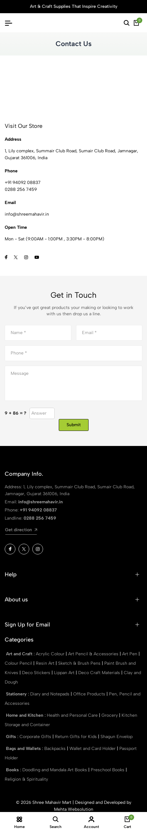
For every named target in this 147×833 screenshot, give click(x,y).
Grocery (110, 715)
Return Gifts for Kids (76, 736)
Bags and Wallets (24, 748)
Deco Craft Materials (99, 672)
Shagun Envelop (117, 736)
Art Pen (130, 654)
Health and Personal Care (73, 715)
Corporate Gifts (35, 736)
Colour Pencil (19, 663)
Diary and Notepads (50, 694)
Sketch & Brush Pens (80, 663)
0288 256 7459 (21, 189)
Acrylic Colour (51, 654)
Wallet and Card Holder (93, 748)
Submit (74, 424)
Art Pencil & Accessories (94, 654)
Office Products (89, 694)
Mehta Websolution (73, 809)
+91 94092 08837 (23, 182)
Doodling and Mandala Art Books (55, 770)
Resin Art (46, 663)
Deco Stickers (37, 672)
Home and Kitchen (25, 715)
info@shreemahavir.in (40, 502)
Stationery (17, 694)
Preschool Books (108, 770)
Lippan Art (65, 672)
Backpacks (55, 748)
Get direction (21, 529)
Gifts (11, 736)
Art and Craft (20, 654)
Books (13, 770)
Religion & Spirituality (26, 779)
